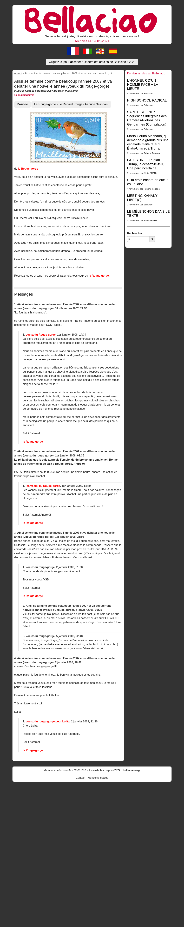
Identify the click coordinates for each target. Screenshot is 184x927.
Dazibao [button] (22, 104)
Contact (80, 777)
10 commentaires (24, 95)
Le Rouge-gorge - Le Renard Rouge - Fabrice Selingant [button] (71, 104)
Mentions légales (98, 777)
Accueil (18, 73)
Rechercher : (135, 233)
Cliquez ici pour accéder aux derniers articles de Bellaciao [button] (92, 62)
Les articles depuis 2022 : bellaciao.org (114, 770)
